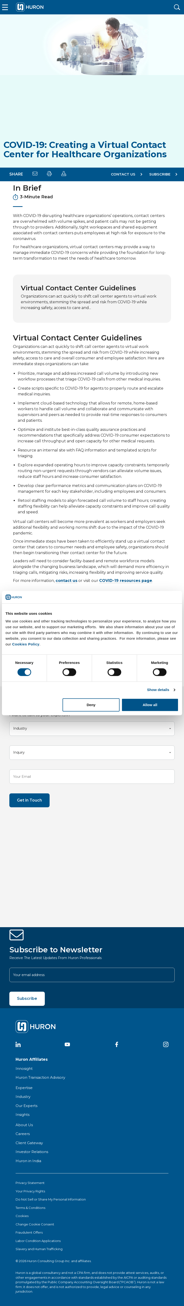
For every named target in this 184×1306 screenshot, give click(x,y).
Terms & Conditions (30, 1208)
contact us (66, 580)
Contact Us (123, 174)
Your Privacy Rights (30, 1191)
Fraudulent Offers (29, 1232)
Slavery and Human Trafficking (39, 1249)
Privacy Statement (30, 1183)
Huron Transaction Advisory (40, 1077)
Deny (91, 705)
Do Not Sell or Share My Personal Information (51, 1199)
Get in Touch (29, 800)
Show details (158, 690)
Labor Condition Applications (38, 1241)
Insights (22, 1114)
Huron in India (28, 1161)
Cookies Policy (26, 644)
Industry (23, 1096)
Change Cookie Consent (35, 1224)
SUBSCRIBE (159, 174)
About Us (24, 1125)
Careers (23, 1133)
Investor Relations (32, 1151)
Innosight (24, 1068)
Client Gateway (29, 1143)
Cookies (22, 1216)
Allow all (150, 705)
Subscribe (27, 998)
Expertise (24, 1087)
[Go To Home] (30, 7)
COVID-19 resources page (125, 580)
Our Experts (26, 1105)
